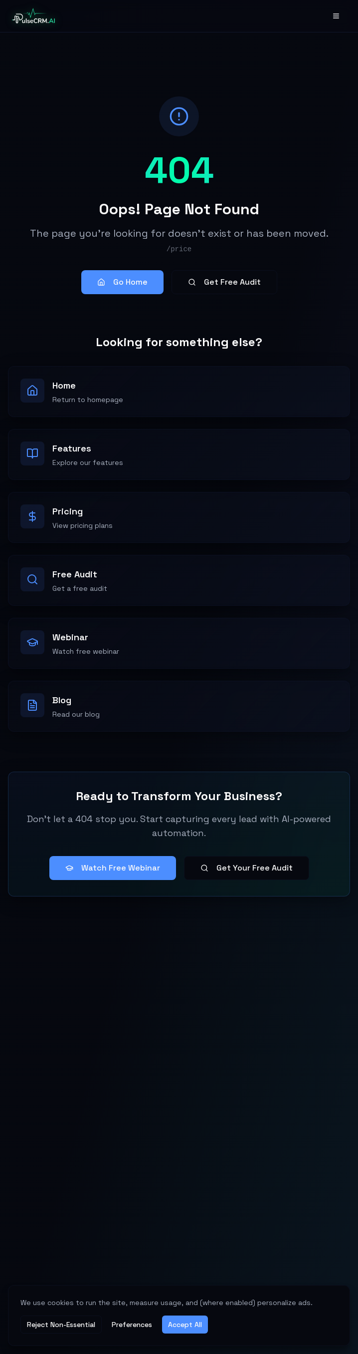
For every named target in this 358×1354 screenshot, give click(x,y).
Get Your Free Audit (246, 868)
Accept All (185, 1324)
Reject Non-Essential (61, 1324)
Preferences (132, 1324)
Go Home (122, 282)
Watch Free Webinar (112, 868)
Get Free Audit (224, 282)
